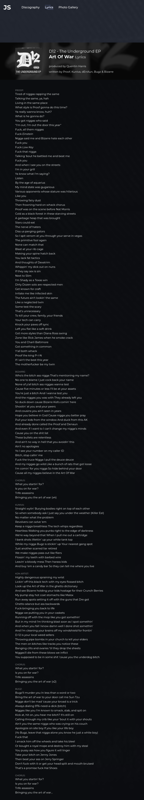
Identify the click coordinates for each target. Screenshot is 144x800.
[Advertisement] (72, 26)
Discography (30, 7)
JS (7, 7)
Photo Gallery (68, 7)
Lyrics (49, 7)
